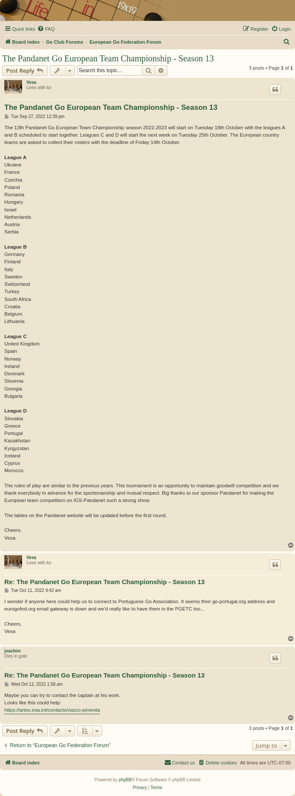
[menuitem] (46, 29)
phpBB (125, 779)
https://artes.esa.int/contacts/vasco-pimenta (52, 710)
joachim (12, 651)
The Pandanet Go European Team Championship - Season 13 (108, 58)
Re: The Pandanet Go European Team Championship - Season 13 (104, 581)
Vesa (31, 82)
